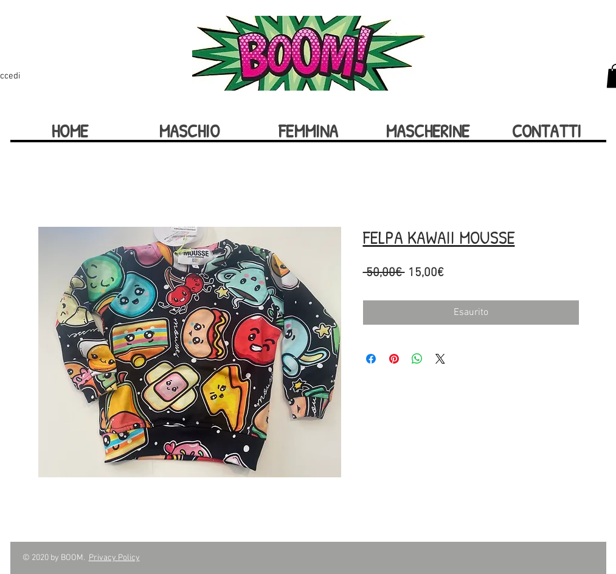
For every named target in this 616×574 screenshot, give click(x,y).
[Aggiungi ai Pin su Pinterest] (394, 358)
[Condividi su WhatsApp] (417, 358)
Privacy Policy (114, 558)
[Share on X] (440, 358)
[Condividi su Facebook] (371, 358)
